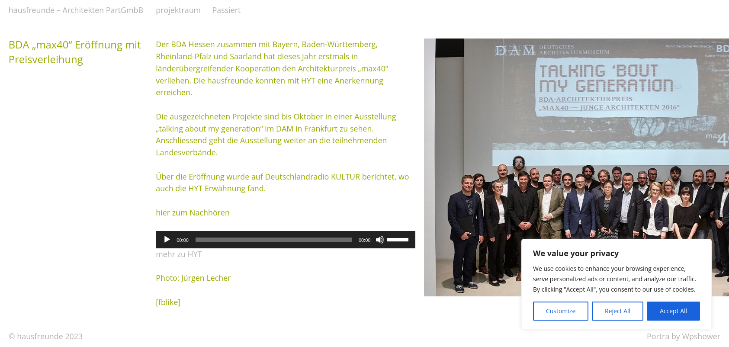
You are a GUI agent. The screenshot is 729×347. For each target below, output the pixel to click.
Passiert (226, 10)
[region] (616, 284)
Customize (560, 311)
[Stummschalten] (380, 239)
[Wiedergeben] (167, 239)
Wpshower (701, 336)
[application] (285, 239)
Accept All (673, 311)
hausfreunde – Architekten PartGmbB (76, 10)
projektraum (178, 10)
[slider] (274, 240)
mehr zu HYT (179, 254)
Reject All (617, 311)
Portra (658, 336)
